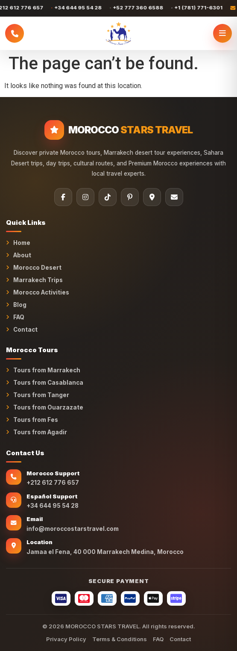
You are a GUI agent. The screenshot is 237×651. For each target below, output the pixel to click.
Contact (25, 329)
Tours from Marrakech (46, 370)
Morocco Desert (37, 267)
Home (21, 242)
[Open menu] (222, 33)
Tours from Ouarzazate (48, 407)
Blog (19, 304)
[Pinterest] (130, 197)
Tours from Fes (35, 419)
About (22, 255)
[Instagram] (85, 197)
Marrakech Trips (38, 280)
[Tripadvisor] (152, 197)
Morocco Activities (41, 292)
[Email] (174, 197)
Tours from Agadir (40, 432)
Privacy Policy (66, 639)
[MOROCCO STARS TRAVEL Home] (118, 33)
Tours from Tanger (41, 395)
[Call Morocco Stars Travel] (14, 33)
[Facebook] (63, 197)
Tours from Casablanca (48, 382)
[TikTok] (108, 197)
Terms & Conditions (119, 639)
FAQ (18, 317)
